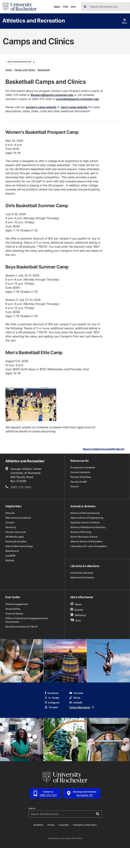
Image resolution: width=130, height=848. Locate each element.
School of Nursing (80, 532)
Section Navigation (21, 61)
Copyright (64, 824)
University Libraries (81, 572)
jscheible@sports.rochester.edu (77, 99)
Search (31, 808)
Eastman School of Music (85, 522)
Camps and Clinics (24, 69)
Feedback (38, 824)
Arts (75, 620)
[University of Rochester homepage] (20, 7)
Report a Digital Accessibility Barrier (103, 449)
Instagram (52, 702)
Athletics (78, 615)
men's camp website (74, 107)
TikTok (74, 697)
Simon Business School (84, 536)
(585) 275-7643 (20, 487)
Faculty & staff (78, 481)
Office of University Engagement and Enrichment (26, 620)
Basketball (43, 69)
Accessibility (12, 608)
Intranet (10, 513)
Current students (80, 472)
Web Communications (18, 517)
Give (73, 6)
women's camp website (41, 107)
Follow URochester (81, 707)
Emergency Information (85, 824)
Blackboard (12, 550)
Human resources (15, 532)
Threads (51, 707)
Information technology (19, 546)
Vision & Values (14, 613)
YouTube (76, 693)
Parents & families (80, 477)
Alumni (74, 486)
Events (76, 610)
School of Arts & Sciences (85, 513)
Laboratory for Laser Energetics (88, 546)
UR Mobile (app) (14, 536)
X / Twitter (52, 697)
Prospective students (82, 467)
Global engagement (16, 604)
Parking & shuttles (15, 541)
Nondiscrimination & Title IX (21, 626)
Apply (57, 6)
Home (8, 69)
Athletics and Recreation (33, 20)
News (76, 604)
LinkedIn (76, 702)
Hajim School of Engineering (86, 517)
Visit (65, 6)
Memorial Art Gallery (82, 577)
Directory (10, 527)
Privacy (51, 824)
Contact (10, 522)
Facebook (52, 693)
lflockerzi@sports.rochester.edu (52, 95)
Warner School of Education (86, 541)
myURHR (10, 555)
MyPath (9, 560)
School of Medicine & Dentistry (88, 527)
